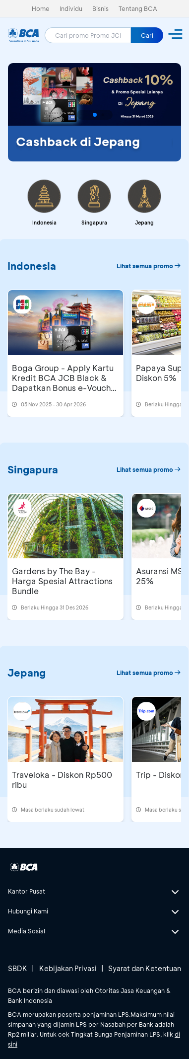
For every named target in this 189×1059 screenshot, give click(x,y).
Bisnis (100, 8)
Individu (71, 8)
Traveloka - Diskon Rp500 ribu (62, 779)
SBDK (17, 968)
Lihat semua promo (149, 266)
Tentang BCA (138, 8)
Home (41, 8)
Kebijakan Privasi (68, 968)
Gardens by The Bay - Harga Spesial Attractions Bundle (62, 581)
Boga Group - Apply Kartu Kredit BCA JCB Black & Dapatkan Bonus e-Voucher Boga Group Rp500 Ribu (65, 383)
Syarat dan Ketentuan (144, 968)
